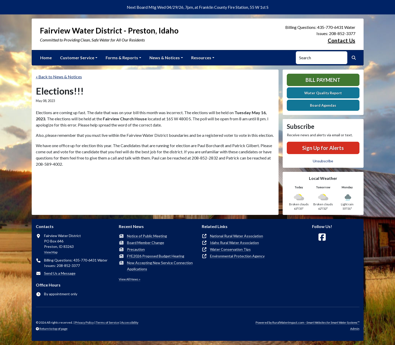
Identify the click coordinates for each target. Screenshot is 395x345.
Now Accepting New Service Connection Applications (160, 265)
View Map (50, 252)
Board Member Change (145, 242)
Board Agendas (323, 105)
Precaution (136, 249)
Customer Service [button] (77, 57)
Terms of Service (107, 322)
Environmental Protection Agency (237, 256)
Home (46, 57)
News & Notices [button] (164, 57)
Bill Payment (323, 80)
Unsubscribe (323, 161)
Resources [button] (201, 57)
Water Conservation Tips (230, 249)
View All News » (129, 279)
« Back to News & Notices (59, 76)
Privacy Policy (84, 322)
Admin (354, 329)
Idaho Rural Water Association (234, 242)
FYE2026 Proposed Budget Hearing (155, 256)
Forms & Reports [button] (122, 57)
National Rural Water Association (236, 236)
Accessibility (129, 322)
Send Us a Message (59, 273)
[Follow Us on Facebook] (322, 237)
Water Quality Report (323, 93)
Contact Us (341, 40)
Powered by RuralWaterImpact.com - (307, 322)
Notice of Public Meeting (147, 236)
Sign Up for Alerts (323, 148)
